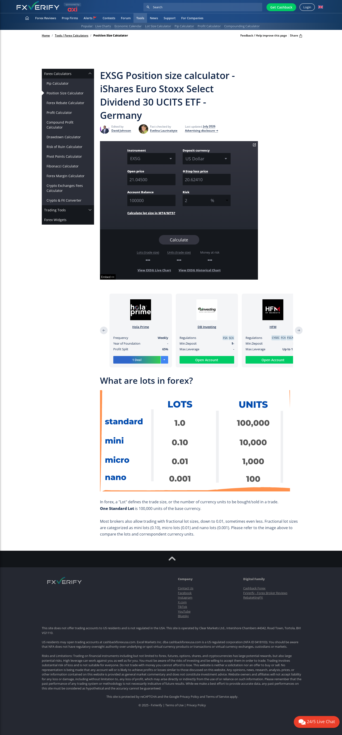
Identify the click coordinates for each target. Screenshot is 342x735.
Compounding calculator (242, 26)
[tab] (68, 74)
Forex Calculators (57, 73)
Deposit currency (196, 150)
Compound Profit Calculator (60, 124)
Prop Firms (70, 18)
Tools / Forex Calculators (71, 35)
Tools (140, 18)
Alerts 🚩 (90, 18)
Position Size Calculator (65, 93)
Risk (186, 192)
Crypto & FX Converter (64, 200)
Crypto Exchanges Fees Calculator (65, 188)
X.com (182, 602)
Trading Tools (55, 210)
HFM (276, 327)
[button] (320, 7)
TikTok (182, 607)
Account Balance (140, 192)
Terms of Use (174, 705)
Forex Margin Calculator (66, 176)
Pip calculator (184, 26)
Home (46, 35)
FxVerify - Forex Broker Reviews (265, 593)
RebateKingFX (253, 597)
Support (170, 18)
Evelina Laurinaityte (163, 131)
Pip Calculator (58, 83)
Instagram (185, 597)
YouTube (184, 611)
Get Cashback (281, 7)
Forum (126, 18)
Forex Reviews (45, 18)
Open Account (210, 360)
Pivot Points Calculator (64, 156)
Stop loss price (195, 171)
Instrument (136, 150)
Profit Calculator (59, 112)
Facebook (185, 593)
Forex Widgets (55, 219)
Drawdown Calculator (64, 137)
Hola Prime (144, 327)
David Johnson (121, 131)
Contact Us (185, 588)
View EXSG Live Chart (154, 270)
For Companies (192, 18)
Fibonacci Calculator (63, 166)
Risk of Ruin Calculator (64, 146)
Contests (109, 18)
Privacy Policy (189, 696)
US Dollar (194, 159)
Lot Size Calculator (158, 26)
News (154, 18)
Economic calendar (128, 26)
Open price (135, 171)
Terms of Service (217, 696)
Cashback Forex (254, 588)
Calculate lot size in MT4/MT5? (151, 213)
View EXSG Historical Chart (200, 270)
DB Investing (210, 327)
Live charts (103, 26)
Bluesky (183, 616)
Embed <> (107, 277)
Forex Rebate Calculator (65, 103)
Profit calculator (209, 26)
